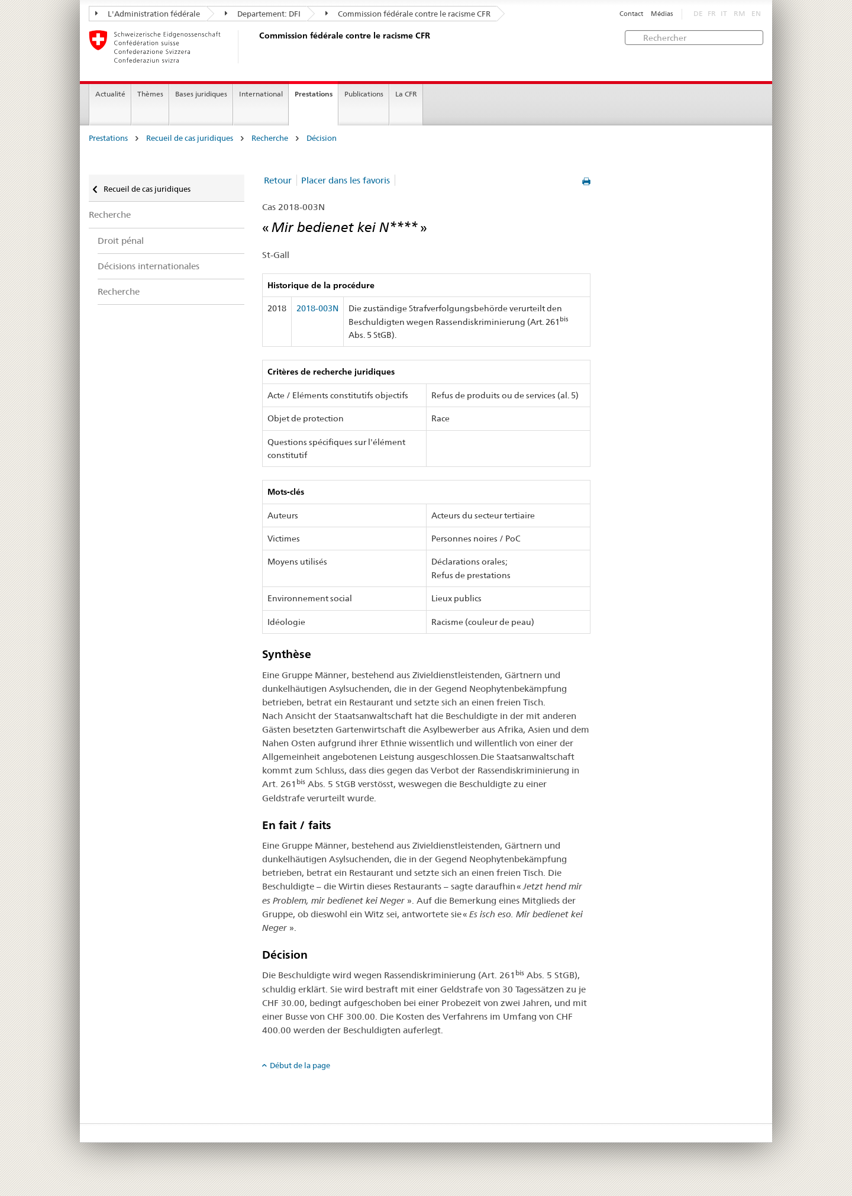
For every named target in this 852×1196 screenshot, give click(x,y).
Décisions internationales (148, 266)
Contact (631, 14)
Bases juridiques (201, 93)
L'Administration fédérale (147, 13)
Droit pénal (121, 240)
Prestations (314, 93)
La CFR (406, 93)
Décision (321, 138)
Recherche (269, 138)
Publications (363, 93)
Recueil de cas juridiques (189, 138)
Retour (278, 180)
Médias (662, 14)
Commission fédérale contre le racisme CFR (407, 13)
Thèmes (150, 93)
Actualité (110, 93)
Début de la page (300, 1065)
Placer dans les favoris (345, 180)
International (261, 93)
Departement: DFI (263, 13)
